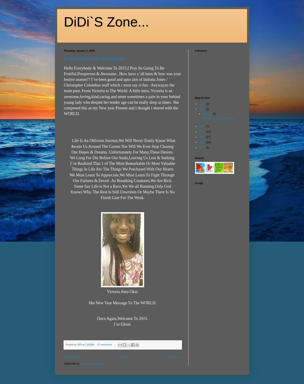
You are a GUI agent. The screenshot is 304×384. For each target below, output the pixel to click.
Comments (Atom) (91, 363)
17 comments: (105, 344)
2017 (202, 104)
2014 (202, 126)
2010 (202, 147)
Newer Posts (72, 357)
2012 (202, 137)
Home (123, 357)
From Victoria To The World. (94, 59)
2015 (202, 109)
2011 (202, 142)
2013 (202, 131)
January (207, 113)
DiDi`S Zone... (106, 21)
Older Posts (173, 357)
